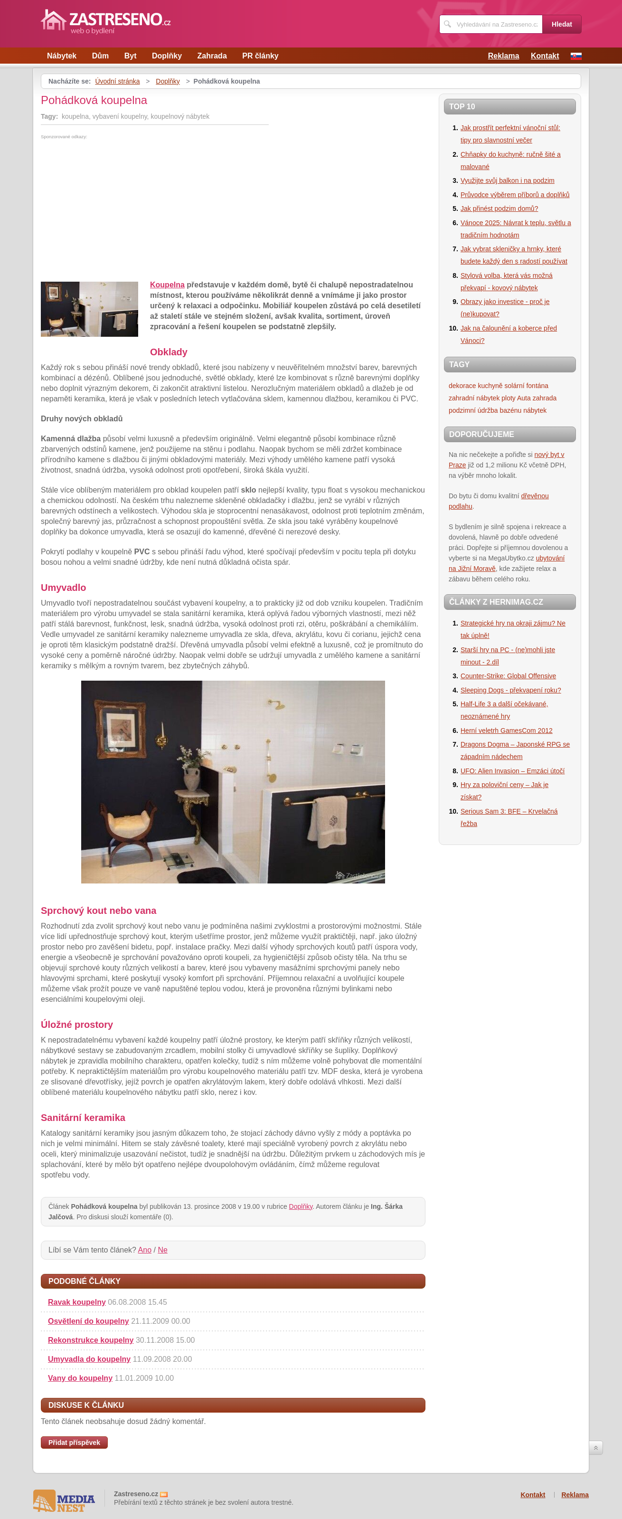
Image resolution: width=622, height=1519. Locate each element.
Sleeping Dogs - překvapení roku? (511, 690)
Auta (524, 398)
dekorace (462, 385)
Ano (144, 1250)
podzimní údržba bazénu (485, 410)
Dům (100, 56)
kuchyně (490, 385)
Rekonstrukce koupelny (91, 1340)
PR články (260, 56)
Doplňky (167, 56)
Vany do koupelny (80, 1378)
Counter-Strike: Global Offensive (508, 676)
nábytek (535, 410)
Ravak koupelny (77, 1302)
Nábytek (61, 56)
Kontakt (545, 56)
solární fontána (527, 385)
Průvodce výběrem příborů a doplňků (515, 195)
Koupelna (167, 285)
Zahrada (212, 56)
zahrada (545, 398)
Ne (162, 1250)
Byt (130, 56)
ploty (508, 398)
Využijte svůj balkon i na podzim (508, 180)
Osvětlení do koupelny (88, 1321)
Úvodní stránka (117, 81)
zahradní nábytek (474, 398)
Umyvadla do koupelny (89, 1359)
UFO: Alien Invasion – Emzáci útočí (513, 771)
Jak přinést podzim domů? (499, 208)
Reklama (503, 56)
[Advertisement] (120, 210)
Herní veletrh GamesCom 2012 (507, 730)
